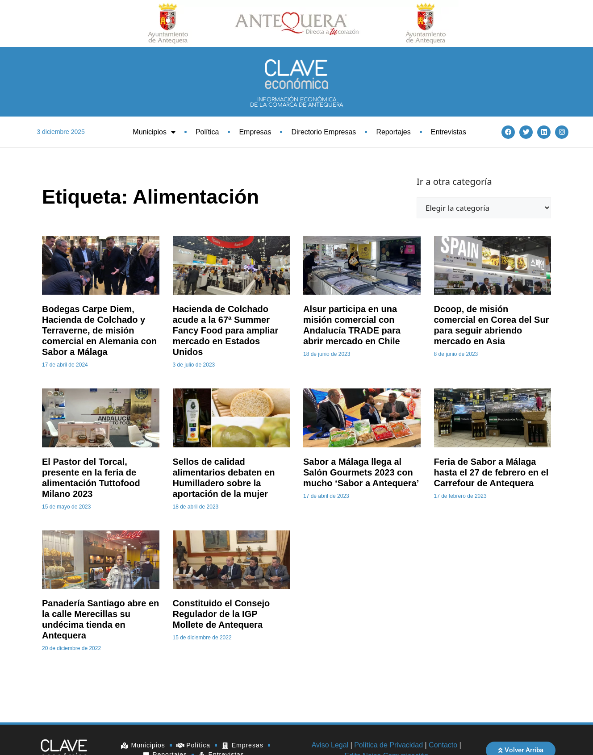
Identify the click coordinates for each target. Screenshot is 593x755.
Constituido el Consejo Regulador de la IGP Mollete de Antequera (221, 614)
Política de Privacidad (388, 745)
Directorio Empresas (323, 132)
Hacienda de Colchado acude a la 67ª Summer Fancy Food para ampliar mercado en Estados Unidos (226, 330)
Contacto (443, 745)
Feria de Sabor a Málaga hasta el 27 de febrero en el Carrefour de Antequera (491, 472)
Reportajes (393, 132)
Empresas (255, 132)
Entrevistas (448, 132)
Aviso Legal (330, 745)
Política (207, 132)
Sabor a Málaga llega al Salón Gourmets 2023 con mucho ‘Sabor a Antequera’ (361, 472)
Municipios (154, 132)
